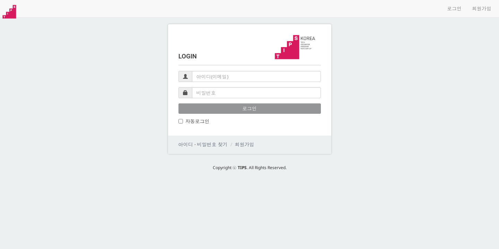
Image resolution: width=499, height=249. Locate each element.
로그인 (454, 8)
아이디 (185, 144)
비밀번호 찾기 (212, 144)
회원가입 (481, 8)
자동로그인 (194, 121)
